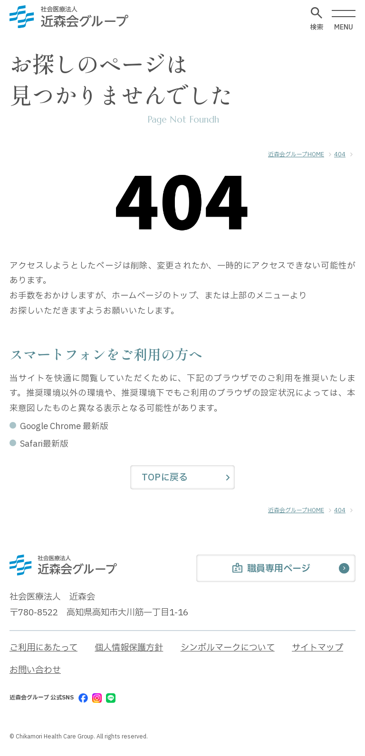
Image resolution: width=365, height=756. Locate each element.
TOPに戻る (165, 477)
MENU (343, 20)
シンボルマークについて (228, 647)
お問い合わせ (35, 670)
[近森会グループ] (69, 16)
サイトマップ (317, 647)
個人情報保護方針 (129, 647)
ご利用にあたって (43, 647)
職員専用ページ (271, 569)
